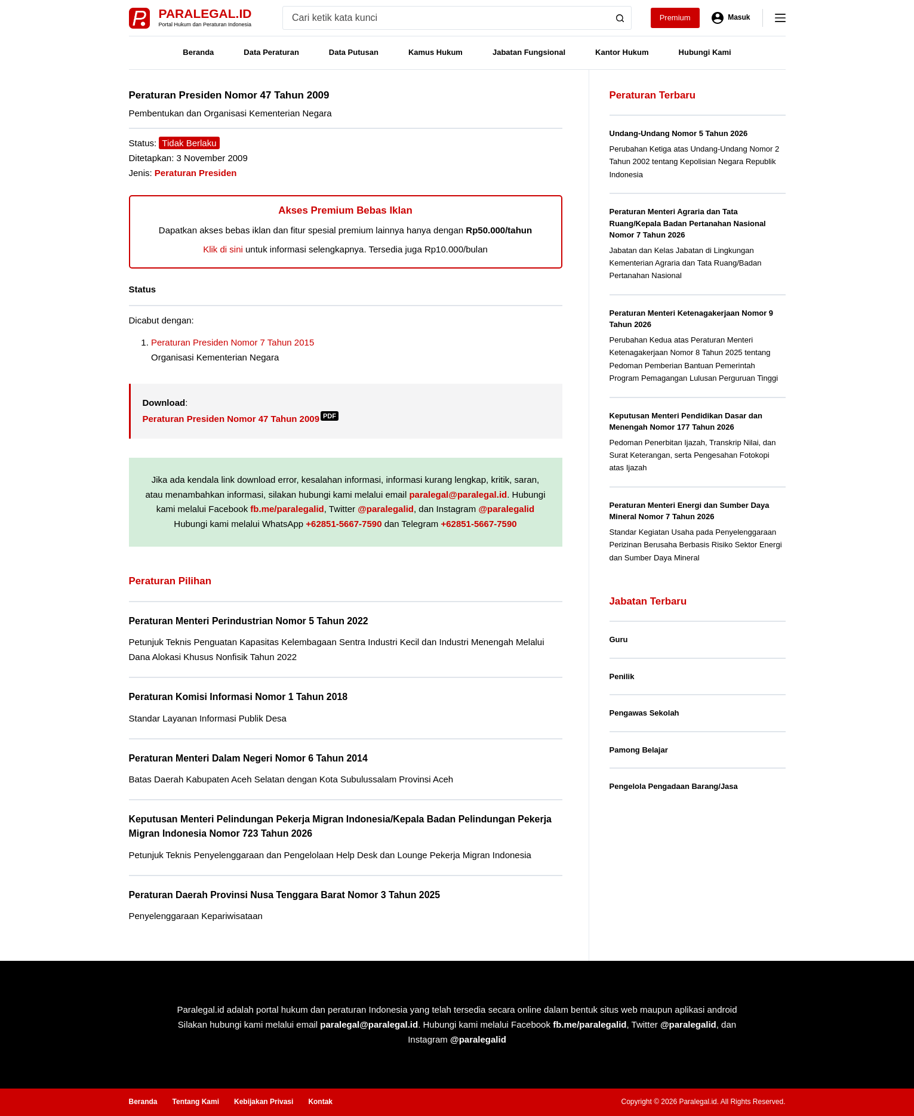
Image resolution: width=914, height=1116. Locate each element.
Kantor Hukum (622, 52)
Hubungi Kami (705, 52)
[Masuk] (731, 18)
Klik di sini (223, 249)
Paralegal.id (205, 13)
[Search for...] (445, 18)
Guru (619, 639)
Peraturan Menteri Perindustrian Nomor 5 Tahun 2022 (248, 621)
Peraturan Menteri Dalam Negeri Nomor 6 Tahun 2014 (248, 758)
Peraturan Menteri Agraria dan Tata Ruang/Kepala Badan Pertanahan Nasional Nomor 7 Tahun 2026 (688, 223)
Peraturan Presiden (196, 173)
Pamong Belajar (639, 749)
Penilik (622, 676)
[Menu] (780, 18)
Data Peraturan (271, 52)
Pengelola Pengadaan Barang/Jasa (674, 786)
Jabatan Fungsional (529, 52)
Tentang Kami (196, 1101)
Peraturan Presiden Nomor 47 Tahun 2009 (241, 419)
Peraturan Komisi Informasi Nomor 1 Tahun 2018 (238, 697)
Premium (675, 17)
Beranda (198, 52)
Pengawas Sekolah (644, 712)
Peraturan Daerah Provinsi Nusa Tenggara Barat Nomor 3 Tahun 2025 (285, 895)
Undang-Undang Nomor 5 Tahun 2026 (679, 133)
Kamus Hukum (435, 52)
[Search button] (619, 18)
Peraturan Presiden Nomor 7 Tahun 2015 (232, 342)
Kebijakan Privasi (263, 1101)
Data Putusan (353, 52)
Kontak (320, 1101)
